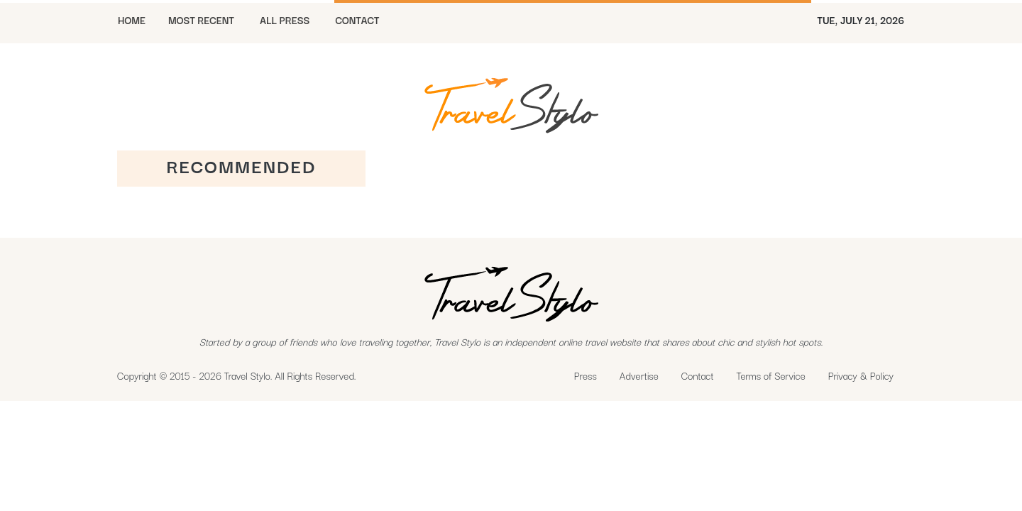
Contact (697, 375)
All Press (284, 20)
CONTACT (357, 20)
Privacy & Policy (861, 375)
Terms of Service (771, 375)
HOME (131, 20)
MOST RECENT (201, 20)
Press (585, 375)
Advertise (639, 375)
